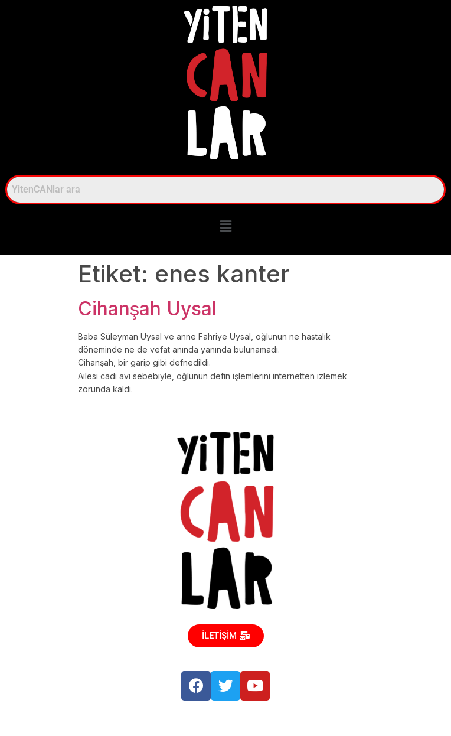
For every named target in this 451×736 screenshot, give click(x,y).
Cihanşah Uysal (147, 308)
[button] (225, 226)
